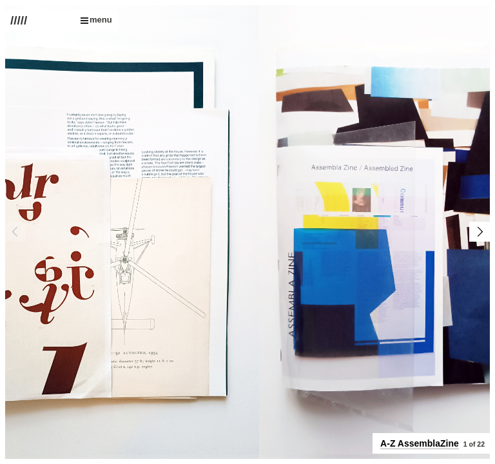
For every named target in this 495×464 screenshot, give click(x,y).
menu (96, 19)
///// (18, 20)
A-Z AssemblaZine (419, 443)
